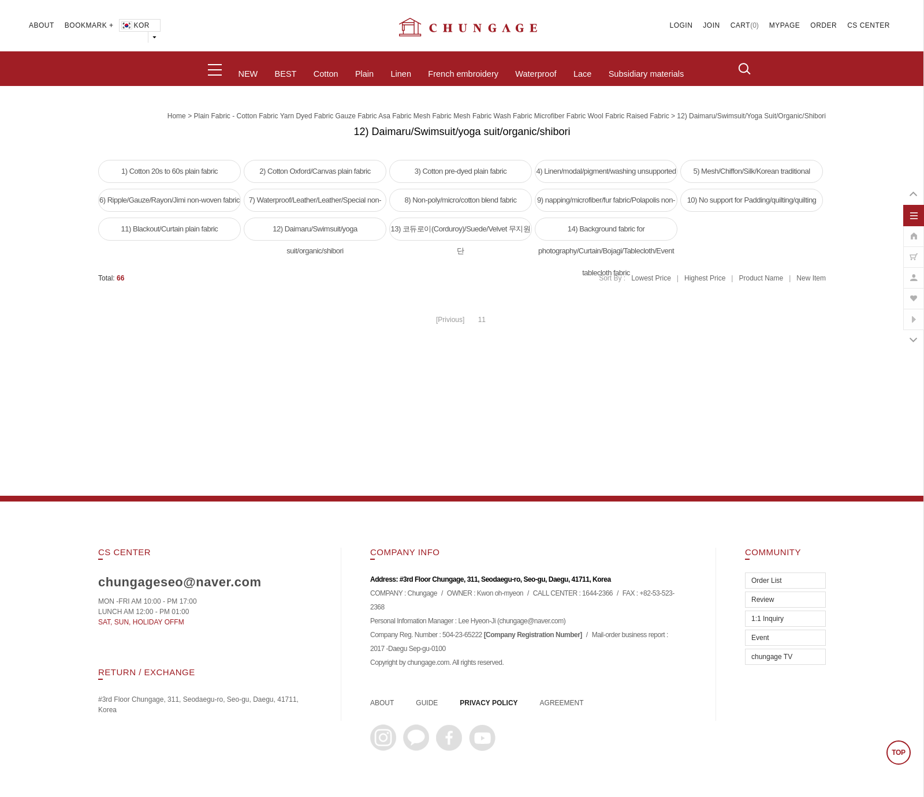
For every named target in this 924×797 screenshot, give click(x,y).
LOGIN (681, 25)
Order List (766, 581)
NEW (248, 73)
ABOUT (41, 25)
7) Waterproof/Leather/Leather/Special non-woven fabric (315, 204)
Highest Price (704, 278)
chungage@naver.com (531, 621)
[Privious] (450, 320)
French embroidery (463, 73)
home (176, 116)
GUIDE (427, 703)
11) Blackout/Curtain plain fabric (169, 228)
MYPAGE (784, 25)
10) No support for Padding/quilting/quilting (752, 200)
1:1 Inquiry (767, 619)
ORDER (823, 25)
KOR (135, 25)
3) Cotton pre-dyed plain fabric (460, 171)
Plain (364, 73)
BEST (286, 73)
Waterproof (535, 73)
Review (762, 600)
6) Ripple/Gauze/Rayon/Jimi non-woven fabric (169, 200)
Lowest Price (651, 278)
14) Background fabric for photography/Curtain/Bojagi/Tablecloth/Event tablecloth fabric (606, 232)
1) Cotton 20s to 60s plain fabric (169, 171)
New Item (811, 278)
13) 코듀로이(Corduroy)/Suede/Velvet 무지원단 (461, 232)
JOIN (711, 25)
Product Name (761, 278)
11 (482, 320)
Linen (400, 73)
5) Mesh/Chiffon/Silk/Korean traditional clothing (751, 175)
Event (760, 638)
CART (740, 25)
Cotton (326, 73)
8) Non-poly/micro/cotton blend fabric (461, 200)
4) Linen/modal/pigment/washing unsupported (606, 171)
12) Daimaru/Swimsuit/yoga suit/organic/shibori (751, 116)
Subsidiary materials (646, 73)
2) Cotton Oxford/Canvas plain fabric (314, 171)
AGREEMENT (562, 703)
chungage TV (771, 657)
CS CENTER (868, 25)
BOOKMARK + (89, 25)
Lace (582, 73)
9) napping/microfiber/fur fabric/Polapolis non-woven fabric (606, 204)
